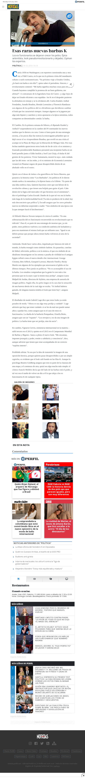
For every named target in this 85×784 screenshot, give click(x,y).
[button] (71, 84)
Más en (25, 459)
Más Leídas (17, 604)
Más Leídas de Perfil (22, 663)
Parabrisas (76, 751)
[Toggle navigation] (4, 6)
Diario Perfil (9, 751)
